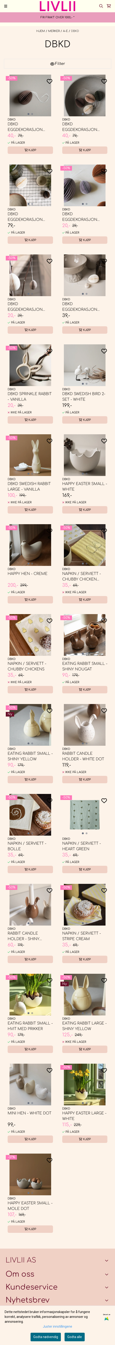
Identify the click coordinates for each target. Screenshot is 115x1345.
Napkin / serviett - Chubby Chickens (27, 666)
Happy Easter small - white (84, 487)
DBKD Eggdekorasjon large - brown (25, 127)
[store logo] (57, 6)
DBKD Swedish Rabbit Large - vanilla (29, 487)
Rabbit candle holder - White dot (83, 756)
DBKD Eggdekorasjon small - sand (25, 307)
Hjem (41, 31)
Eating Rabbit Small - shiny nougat (84, 666)
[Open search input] (101, 6)
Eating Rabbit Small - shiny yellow (30, 756)
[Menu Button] (5, 6)
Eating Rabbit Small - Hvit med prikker (30, 1026)
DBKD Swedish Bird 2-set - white (83, 397)
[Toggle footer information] (107, 1260)
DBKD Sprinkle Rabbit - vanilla (30, 397)
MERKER (54, 31)
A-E (66, 31)
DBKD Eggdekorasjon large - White (25, 217)
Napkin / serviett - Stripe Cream (81, 936)
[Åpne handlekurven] (109, 6)
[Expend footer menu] (107, 1287)
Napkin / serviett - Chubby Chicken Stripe (81, 577)
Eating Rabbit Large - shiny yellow (84, 1026)
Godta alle (74, 1337)
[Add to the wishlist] (49, 81)
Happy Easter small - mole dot (30, 1206)
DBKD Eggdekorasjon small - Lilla (79, 217)
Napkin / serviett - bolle (27, 846)
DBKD (75, 31)
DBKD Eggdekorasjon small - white (79, 307)
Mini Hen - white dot (29, 1113)
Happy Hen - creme (27, 574)
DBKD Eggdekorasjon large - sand (79, 127)
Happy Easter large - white (84, 1116)
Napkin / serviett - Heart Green (81, 846)
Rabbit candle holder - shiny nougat (23, 936)
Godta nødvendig (45, 1337)
